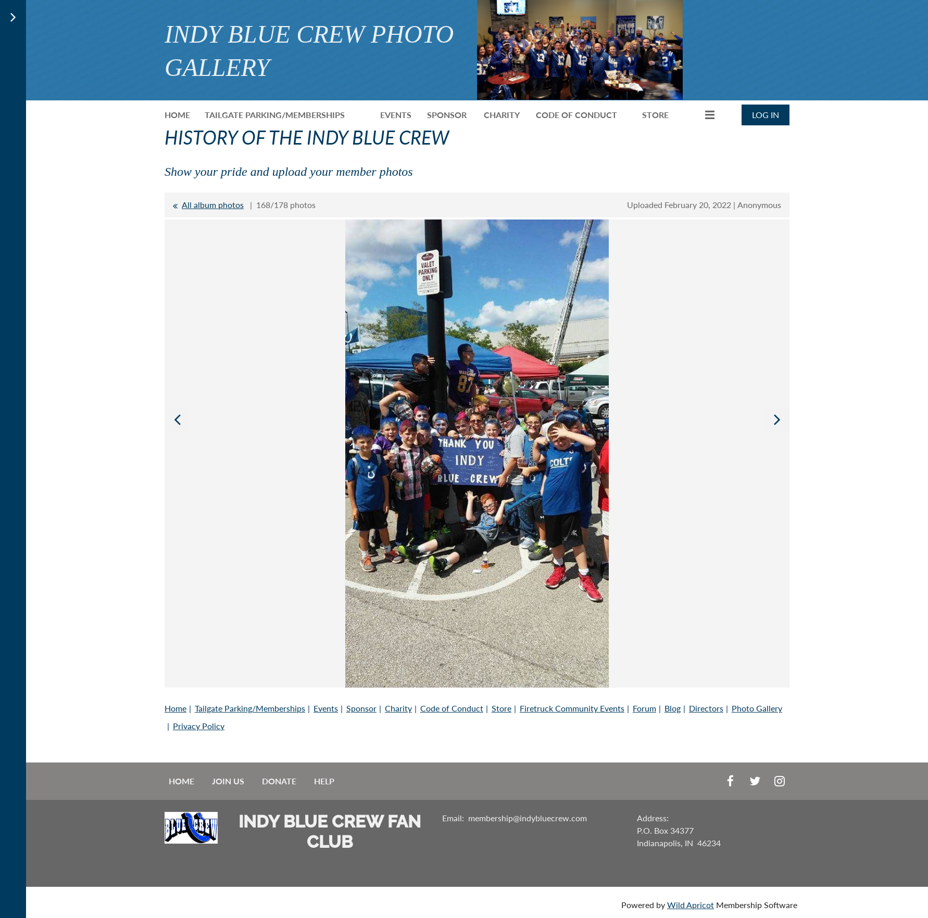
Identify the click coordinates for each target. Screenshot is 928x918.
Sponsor (361, 708)
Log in (765, 115)
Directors (706, 708)
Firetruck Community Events (572, 708)
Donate (279, 781)
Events (325, 708)
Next (776, 419)
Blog (672, 708)
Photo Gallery (757, 708)
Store (501, 708)
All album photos (213, 205)
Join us (228, 781)
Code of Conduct (451, 708)
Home (175, 708)
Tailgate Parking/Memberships (250, 708)
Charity (398, 708)
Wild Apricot (690, 905)
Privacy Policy (198, 726)
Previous (177, 419)
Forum (644, 708)
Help (324, 781)
